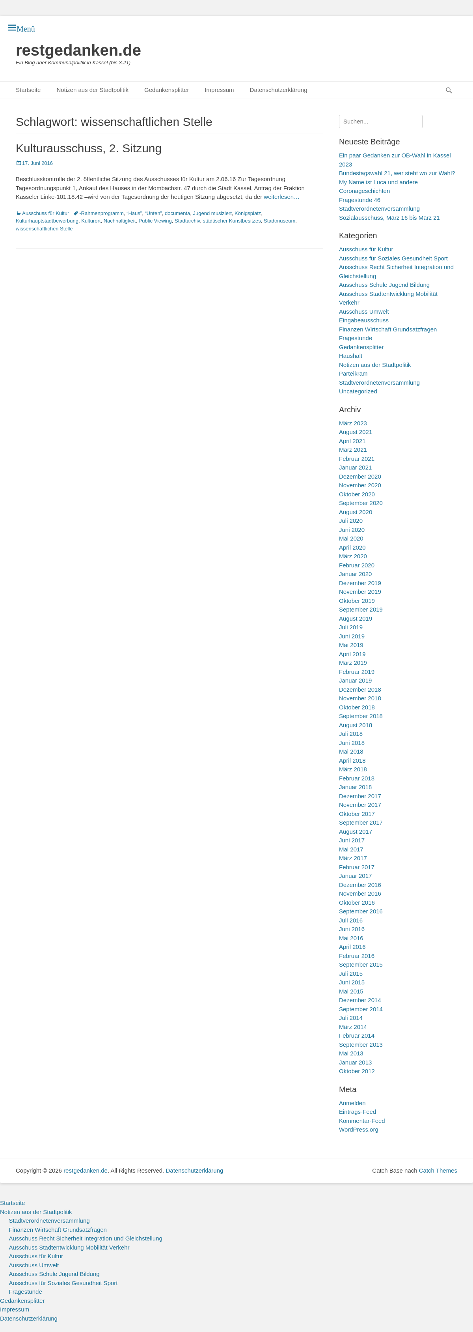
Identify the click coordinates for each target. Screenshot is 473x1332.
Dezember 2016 (360, 884)
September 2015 (361, 964)
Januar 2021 (355, 467)
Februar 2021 (356, 458)
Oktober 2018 (357, 707)
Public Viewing (155, 221)
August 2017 (355, 831)
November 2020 (360, 485)
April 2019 (352, 654)
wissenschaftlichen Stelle (44, 229)
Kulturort (91, 221)
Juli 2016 (351, 920)
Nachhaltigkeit (120, 221)
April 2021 (352, 441)
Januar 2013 (355, 1062)
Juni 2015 (352, 982)
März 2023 (353, 423)
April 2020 (352, 547)
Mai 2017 (351, 849)
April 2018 (352, 760)
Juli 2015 (351, 973)
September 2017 (361, 822)
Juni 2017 (352, 840)
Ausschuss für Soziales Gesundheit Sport (393, 258)
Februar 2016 (356, 955)
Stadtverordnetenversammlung (379, 382)
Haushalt (350, 355)
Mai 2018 (351, 751)
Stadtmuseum (279, 221)
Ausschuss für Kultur (45, 213)
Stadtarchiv (187, 221)
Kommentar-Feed (362, 1120)
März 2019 (353, 662)
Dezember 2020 (360, 476)
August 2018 (355, 725)
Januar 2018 (355, 787)
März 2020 (353, 556)
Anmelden (352, 1103)
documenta (177, 213)
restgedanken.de (78, 50)
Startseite (28, 89)
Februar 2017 (356, 867)
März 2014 (353, 1026)
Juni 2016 (352, 929)
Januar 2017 (355, 875)
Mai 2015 (351, 991)
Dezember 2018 (360, 689)
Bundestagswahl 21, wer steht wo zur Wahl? (397, 173)
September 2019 (361, 609)
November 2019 (360, 591)
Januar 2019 (355, 680)
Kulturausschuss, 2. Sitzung (89, 148)
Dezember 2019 (360, 583)
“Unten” (153, 213)
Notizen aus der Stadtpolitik (92, 89)
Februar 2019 (356, 671)
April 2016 (352, 946)
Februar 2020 (356, 565)
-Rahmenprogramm (101, 213)
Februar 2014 (356, 1035)
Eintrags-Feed (357, 1111)
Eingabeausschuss (364, 320)
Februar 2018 (356, 778)
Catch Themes (438, 1170)
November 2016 (360, 893)
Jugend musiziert (212, 213)
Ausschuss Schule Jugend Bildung (384, 284)
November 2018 (360, 698)
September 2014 (361, 1009)
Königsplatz (248, 213)
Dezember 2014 (360, 1000)
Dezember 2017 (360, 796)
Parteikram (353, 373)
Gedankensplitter (166, 89)
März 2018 (353, 769)
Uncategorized (358, 391)
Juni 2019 (352, 636)
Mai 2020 (351, 538)
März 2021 (353, 449)
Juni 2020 (352, 529)
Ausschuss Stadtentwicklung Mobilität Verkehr (69, 1247)
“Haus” (134, 213)
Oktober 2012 (357, 1071)
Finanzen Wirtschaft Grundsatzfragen (388, 329)
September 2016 (361, 911)
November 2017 (360, 804)
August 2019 (355, 618)
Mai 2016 (351, 938)
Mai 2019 (351, 645)
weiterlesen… (282, 196)
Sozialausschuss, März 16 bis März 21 (389, 217)
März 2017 (353, 858)
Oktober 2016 (357, 902)
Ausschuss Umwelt (364, 311)
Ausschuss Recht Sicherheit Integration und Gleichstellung (85, 1238)
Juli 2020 (351, 520)
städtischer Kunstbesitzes (232, 221)
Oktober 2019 (357, 600)
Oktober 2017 (357, 813)
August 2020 (355, 512)
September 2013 (361, 1044)
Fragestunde (355, 338)
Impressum (219, 89)
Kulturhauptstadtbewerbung (47, 221)
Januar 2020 (355, 574)
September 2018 (361, 716)
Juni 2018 (352, 742)
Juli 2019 (351, 627)
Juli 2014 (351, 1017)
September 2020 (361, 503)
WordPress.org (358, 1129)
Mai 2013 (351, 1053)
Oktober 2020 (357, 494)
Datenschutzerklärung (278, 89)
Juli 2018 (351, 733)
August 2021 (355, 431)
